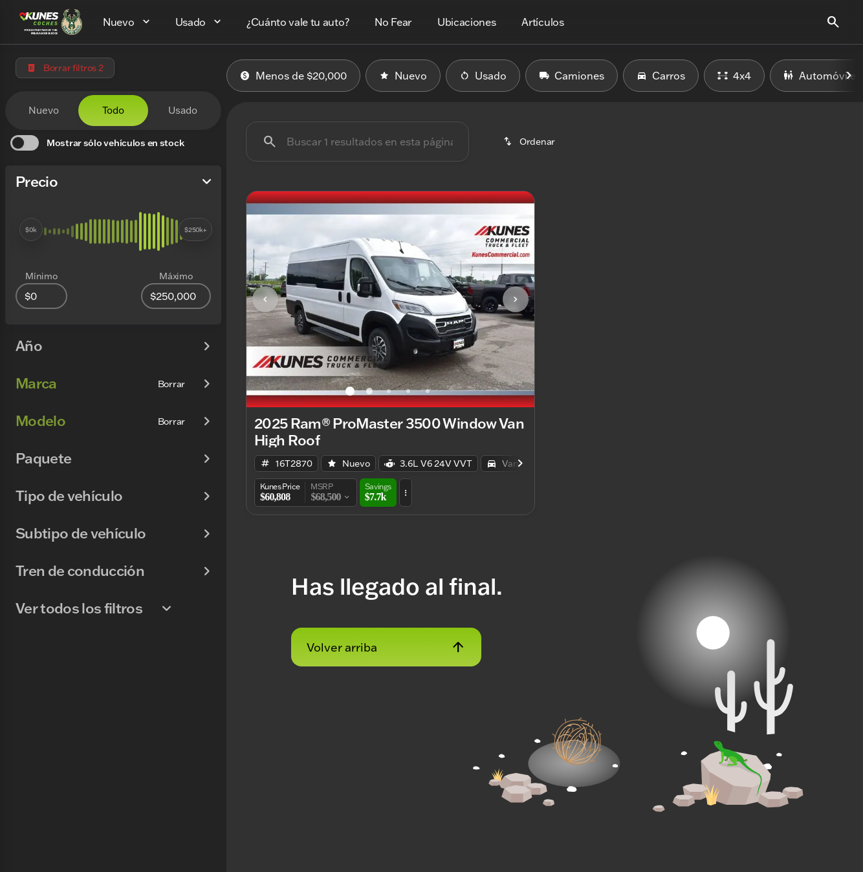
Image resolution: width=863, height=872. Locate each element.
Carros (661, 75)
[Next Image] (849, 76)
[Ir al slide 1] (350, 391)
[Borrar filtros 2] (65, 68)
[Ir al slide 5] (427, 391)
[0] (41, 296)
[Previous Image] (265, 299)
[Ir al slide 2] (369, 391)
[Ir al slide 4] (408, 391)
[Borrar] (171, 384)
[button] (268, 299)
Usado (483, 75)
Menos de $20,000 (293, 75)
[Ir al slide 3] (389, 391)
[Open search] (833, 22)
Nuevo (403, 75)
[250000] (176, 296)
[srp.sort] (528, 141)
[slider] (31, 229)
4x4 (734, 75)
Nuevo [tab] (43, 110)
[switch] (97, 143)
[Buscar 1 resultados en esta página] (357, 141)
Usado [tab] (182, 110)
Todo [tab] (113, 110)
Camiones (571, 75)
